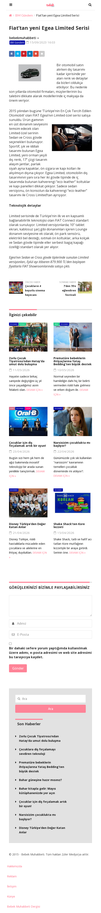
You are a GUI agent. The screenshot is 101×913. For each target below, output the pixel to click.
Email (41, 54)
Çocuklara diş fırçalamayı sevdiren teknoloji (37, 751)
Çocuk (28, 408)
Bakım (12, 408)
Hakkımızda (14, 866)
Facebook (11, 54)
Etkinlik (22, 324)
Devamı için (34, 390)
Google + (35, 54)
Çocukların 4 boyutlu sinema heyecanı (35, 290)
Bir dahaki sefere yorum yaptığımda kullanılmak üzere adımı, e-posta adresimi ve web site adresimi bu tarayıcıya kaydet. (50, 652)
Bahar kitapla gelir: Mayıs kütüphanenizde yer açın (37, 791)
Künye (11, 896)
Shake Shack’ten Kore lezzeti (69, 525)
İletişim (11, 886)
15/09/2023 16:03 (40, 42)
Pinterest (23, 54)
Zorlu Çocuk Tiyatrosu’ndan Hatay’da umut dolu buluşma (26, 361)
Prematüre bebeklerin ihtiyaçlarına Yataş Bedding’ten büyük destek (73, 361)
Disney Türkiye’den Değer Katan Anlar (27, 525)
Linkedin (29, 54)
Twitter (17, 54)
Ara (50, 709)
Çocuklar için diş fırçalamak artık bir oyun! (27, 444)
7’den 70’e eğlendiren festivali (69, 290)
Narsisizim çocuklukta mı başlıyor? (72, 444)
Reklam (12, 876)
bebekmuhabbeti (22, 38)
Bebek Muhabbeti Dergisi (23, 906)
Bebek (56, 324)
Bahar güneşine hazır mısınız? (40, 780)
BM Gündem (24, 15)
